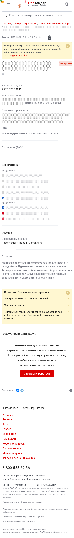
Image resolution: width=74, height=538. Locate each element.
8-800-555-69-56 (16, 468)
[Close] (68, 46)
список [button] (38, 502)
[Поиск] (5, 15)
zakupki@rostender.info (16, 55)
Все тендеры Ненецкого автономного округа (30, 133)
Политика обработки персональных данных (24, 517)
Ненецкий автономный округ (43, 102)
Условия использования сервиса (19, 521)
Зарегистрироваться (37, 373)
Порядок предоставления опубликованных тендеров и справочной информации (35, 510)
